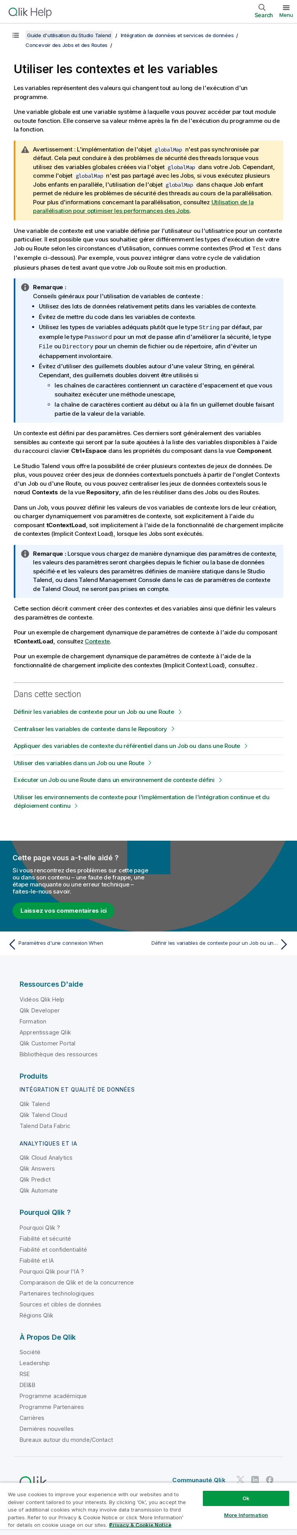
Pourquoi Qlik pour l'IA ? (52, 1269)
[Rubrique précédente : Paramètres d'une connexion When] (76, 942)
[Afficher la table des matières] (16, 35)
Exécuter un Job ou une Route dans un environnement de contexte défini (114, 778)
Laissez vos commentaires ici (63, 908)
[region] (148, 1508)
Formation (33, 1019)
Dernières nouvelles (47, 1426)
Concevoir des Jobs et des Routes (67, 45)
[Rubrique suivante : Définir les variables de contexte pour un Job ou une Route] (221, 942)
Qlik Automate (39, 1188)
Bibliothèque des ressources (59, 1052)
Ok (246, 1498)
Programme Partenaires (52, 1405)
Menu (286, 15)
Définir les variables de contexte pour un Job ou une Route (94, 709)
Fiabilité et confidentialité (53, 1247)
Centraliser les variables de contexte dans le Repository (90, 727)
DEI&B (27, 1383)
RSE (25, 1372)
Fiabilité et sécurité (45, 1236)
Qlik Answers (37, 1166)
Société (30, 1350)
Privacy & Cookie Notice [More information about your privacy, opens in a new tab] (140, 1525)
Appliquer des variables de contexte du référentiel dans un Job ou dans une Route (127, 744)
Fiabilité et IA (37, 1258)
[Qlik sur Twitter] (240, 1478)
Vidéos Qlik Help (42, 997)
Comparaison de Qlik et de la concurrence (77, 1280)
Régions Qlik (36, 1313)
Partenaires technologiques (57, 1291)
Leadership (35, 1361)
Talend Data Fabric (45, 1124)
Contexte (97, 639)
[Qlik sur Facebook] (270, 1478)
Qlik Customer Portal (47, 1041)
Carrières (32, 1415)
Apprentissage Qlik (45, 1030)
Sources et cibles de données (60, 1302)
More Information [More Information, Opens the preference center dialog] (246, 1515)
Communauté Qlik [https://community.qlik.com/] (198, 1478)
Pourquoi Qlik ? (40, 1225)
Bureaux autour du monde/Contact (66, 1437)
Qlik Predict (35, 1177)
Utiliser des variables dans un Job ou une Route (79, 761)
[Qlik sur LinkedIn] (255, 1478)
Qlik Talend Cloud (43, 1113)
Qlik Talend (35, 1102)
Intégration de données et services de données (177, 35)
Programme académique (53, 1394)
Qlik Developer (40, 1008)
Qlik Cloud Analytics (46, 1155)
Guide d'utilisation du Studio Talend (69, 35)
